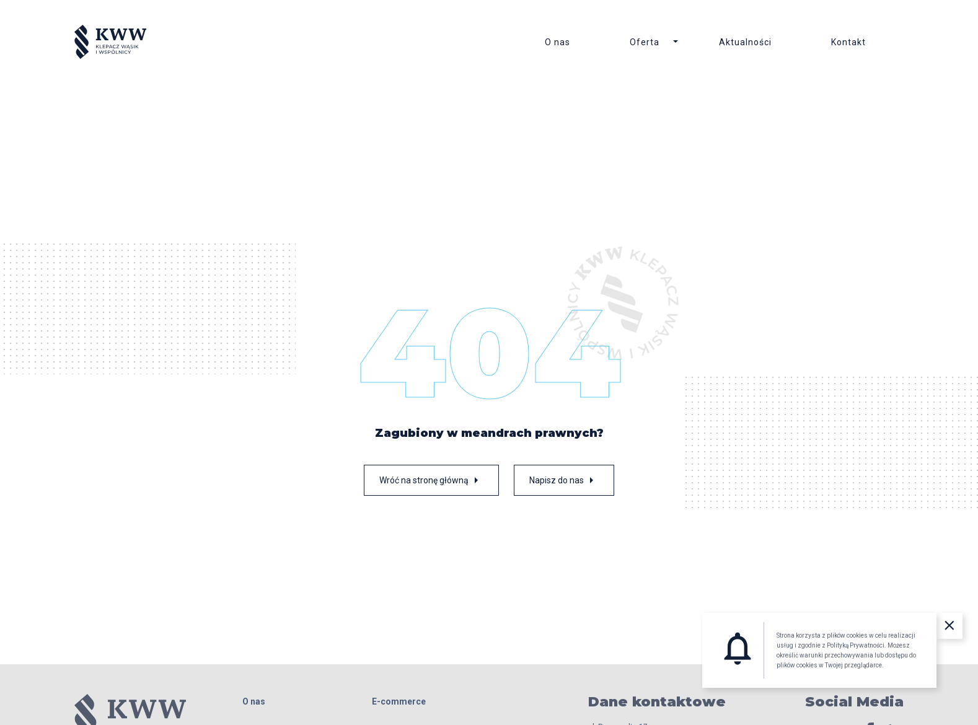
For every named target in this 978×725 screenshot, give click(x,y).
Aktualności (745, 42)
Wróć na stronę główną (431, 480)
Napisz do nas (564, 480)
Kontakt (848, 42)
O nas (557, 42)
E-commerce (399, 701)
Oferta (644, 42)
